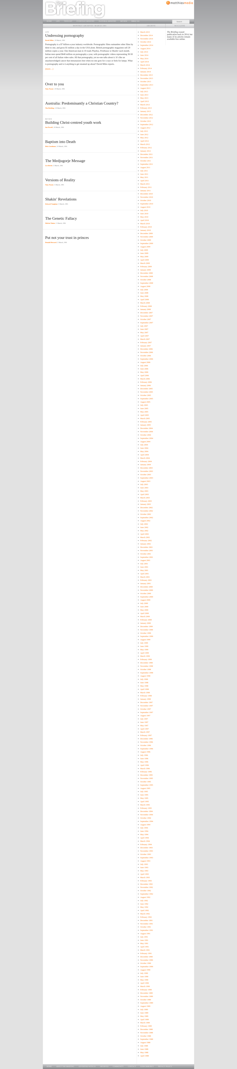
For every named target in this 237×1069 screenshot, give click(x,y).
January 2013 (145, 111)
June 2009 (144, 253)
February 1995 (146, 808)
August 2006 (145, 362)
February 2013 (146, 108)
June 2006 (144, 369)
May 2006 (144, 372)
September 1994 (146, 821)
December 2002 (146, 507)
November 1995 (146, 778)
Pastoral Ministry (107, 21)
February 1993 (146, 881)
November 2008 (146, 276)
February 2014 (146, 68)
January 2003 (145, 504)
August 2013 (145, 88)
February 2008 (146, 306)
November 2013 (146, 78)
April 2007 (144, 336)
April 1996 (144, 765)
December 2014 (146, 35)
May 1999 (144, 649)
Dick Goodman (50, 146)
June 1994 (144, 831)
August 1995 (145, 788)
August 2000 (145, 600)
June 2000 (144, 606)
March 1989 (145, 1022)
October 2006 (145, 355)
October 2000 (145, 593)
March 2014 (145, 65)
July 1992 (144, 900)
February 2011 (146, 187)
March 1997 (145, 732)
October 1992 (145, 890)
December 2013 (146, 75)
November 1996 (146, 742)
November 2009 (146, 237)
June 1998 (144, 682)
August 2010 (145, 207)
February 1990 (146, 990)
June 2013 (144, 95)
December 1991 (146, 920)
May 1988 (144, 1052)
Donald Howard (50, 242)
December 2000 (146, 587)
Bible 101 (135, 21)
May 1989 (144, 1016)
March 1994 (145, 841)
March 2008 (145, 303)
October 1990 (145, 963)
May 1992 (144, 907)
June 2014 (144, 55)
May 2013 (144, 98)
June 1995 (144, 795)
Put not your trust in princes (67, 237)
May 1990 (144, 980)
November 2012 (146, 118)
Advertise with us (87, 1066)
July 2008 (144, 290)
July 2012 (144, 131)
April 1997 (144, 729)
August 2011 (145, 167)
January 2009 (145, 270)
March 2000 (145, 616)
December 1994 (146, 811)
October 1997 (145, 709)
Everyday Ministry (85, 21)
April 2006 (144, 375)
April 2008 (144, 299)
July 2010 (144, 210)
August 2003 (145, 481)
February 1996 (146, 772)
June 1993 (144, 867)
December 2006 (146, 349)
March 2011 (145, 184)
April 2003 (144, 494)
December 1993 (146, 847)
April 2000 (144, 613)
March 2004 (145, 458)
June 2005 (144, 408)
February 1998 (146, 696)
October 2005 (145, 395)
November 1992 (146, 887)
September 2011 (146, 164)
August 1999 (145, 639)
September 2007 (146, 322)
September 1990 (146, 966)
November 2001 (146, 550)
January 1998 (145, 699)
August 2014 (145, 48)
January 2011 (145, 190)
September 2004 (146, 438)
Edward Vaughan (51, 204)
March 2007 (145, 339)
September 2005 (146, 398)
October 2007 (145, 319)
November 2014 (146, 39)
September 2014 (146, 45)
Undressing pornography (64, 35)
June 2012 (144, 134)
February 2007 (146, 342)
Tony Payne (49, 89)
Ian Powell (49, 127)
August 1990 (145, 970)
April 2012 (144, 141)
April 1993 (144, 874)
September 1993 (146, 857)
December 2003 (146, 468)
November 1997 (146, 706)
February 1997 (146, 735)
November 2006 (146, 352)
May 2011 (144, 177)
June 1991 (144, 940)
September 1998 (146, 673)
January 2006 (145, 385)
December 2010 (146, 194)
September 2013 (146, 85)
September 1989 (146, 1003)
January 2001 (145, 583)
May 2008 (144, 296)
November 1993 (146, 851)
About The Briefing (65, 1066)
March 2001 (145, 577)
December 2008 (146, 273)
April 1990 (144, 983)
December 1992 (146, 884)
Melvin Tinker (50, 223)
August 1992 (145, 897)
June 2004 (144, 448)
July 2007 (144, 326)
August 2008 (145, 286)
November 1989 (146, 996)
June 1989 (144, 1013)
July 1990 (144, 973)
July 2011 (144, 171)
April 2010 (144, 220)
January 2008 (145, 309)
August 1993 (145, 861)
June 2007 (144, 329)
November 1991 (146, 924)
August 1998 (145, 676)
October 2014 (145, 42)
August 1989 (145, 1006)
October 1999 (145, 633)
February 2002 (146, 540)
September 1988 (146, 1039)
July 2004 (144, 445)
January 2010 (145, 230)
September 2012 (146, 124)
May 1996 (144, 762)
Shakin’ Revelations (60, 199)
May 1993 (144, 871)
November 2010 (146, 197)
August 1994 (145, 824)
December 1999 (146, 626)
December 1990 (146, 957)
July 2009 (144, 250)
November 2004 (146, 431)
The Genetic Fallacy (61, 218)
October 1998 (145, 669)
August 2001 (145, 560)
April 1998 (144, 689)
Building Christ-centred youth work (73, 122)
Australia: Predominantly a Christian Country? (81, 103)
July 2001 (144, 563)
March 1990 (145, 986)
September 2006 (146, 359)
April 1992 (144, 910)
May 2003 (144, 491)
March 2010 (145, 223)
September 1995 (146, 785)
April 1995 (144, 801)
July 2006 (144, 365)
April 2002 (144, 534)
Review (123, 21)
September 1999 (146, 636)
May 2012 (144, 137)
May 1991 (144, 943)
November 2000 (146, 590)
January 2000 (145, 623)
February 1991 (146, 953)
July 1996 (144, 755)
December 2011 (146, 154)
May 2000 (144, 610)
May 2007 (144, 332)
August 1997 (145, 715)
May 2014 (144, 58)
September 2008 (146, 283)
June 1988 (144, 1049)
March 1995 (145, 805)
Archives (104, 1066)
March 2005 (145, 418)
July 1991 (144, 937)
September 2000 (146, 597)
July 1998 (144, 679)
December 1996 (146, 739)
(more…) (49, 69)
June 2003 (144, 488)
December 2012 (146, 114)
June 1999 (144, 646)
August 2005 (145, 402)
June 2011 (144, 174)
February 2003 (146, 501)
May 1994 (144, 834)
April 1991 (144, 947)
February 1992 (146, 917)
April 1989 (144, 1019)
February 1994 (146, 844)
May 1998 (144, 686)
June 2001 (144, 567)
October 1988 (145, 1036)
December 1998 (146, 663)
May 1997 (144, 725)
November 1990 (146, 960)
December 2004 (146, 428)
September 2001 (146, 557)
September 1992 (146, 894)
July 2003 (144, 484)
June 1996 (144, 758)
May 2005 (144, 412)
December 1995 (146, 775)
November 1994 (146, 814)
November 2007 (146, 316)
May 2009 (144, 256)
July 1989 (144, 1009)
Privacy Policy (165, 1066)
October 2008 (145, 280)
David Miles (49, 40)
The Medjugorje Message (65, 161)
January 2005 (145, 425)
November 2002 (146, 511)
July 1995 (144, 791)
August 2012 (145, 128)
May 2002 (144, 531)
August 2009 (145, 247)
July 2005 (144, 405)
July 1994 (144, 828)
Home (49, 21)
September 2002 (146, 517)
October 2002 (145, 514)
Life (58, 21)
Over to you (54, 84)
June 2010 (144, 213)
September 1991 (146, 930)
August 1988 (145, 1042)
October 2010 (145, 200)
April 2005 (144, 415)
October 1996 (145, 745)
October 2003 (145, 474)
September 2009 (146, 243)
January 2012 (145, 151)
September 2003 (146, 478)
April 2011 (144, 180)
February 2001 (146, 580)
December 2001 (146, 547)
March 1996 (145, 768)
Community (118, 1066)
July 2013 (144, 91)
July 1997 (144, 719)
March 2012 (145, 144)
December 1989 (146, 993)
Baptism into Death (60, 141)
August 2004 (145, 441)
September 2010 (146, 204)
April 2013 (144, 101)
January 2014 (145, 72)
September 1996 (146, 749)
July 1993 (144, 864)
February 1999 (146, 659)
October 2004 (145, 435)
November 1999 (146, 630)
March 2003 (145, 498)
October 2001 (145, 554)
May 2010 (144, 217)
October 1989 (145, 999)
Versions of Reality (60, 180)
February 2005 (146, 422)
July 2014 (144, 52)
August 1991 (145, 933)
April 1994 (144, 838)
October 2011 (145, 161)
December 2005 (146, 388)
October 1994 (145, 818)
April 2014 (144, 62)
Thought (68, 21)
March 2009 (145, 263)
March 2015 (145, 32)
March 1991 (145, 950)
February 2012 (146, 147)
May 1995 (144, 798)
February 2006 (146, 382)
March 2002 (145, 537)
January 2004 (145, 464)
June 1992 (144, 904)
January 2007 (145, 346)
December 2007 (146, 313)
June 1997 (144, 722)
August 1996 (145, 752)
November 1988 (146, 1032)
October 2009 (145, 240)
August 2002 (145, 521)
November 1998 (146, 666)
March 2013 (145, 104)
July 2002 (144, 524)
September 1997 (146, 712)
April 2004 (144, 455)
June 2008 (144, 293)
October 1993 (145, 854)
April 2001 (144, 573)
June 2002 (144, 527)
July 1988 (144, 1046)
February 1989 (146, 1026)
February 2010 (146, 227)
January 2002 (145, 544)
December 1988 (146, 1029)
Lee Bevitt (48, 165)
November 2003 (146, 471)
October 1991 (145, 927)
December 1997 (146, 702)
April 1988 (144, 1056)
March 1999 (145, 656)
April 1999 (144, 653)
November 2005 (146, 392)
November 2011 (146, 157)
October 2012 (145, 121)
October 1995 (145, 781)
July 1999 (144, 643)
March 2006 (145, 379)
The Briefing (49, 108)
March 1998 (145, 692)
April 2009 (144, 260)
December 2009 (146, 233)
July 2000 (144, 603)
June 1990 (144, 976)
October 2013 (145, 81)
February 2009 (146, 266)
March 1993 (145, 877)
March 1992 (145, 914)
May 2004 (144, 451)
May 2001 (144, 570)
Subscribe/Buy (147, 1066)
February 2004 (146, 461)
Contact (132, 1066)
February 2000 (146, 620)
